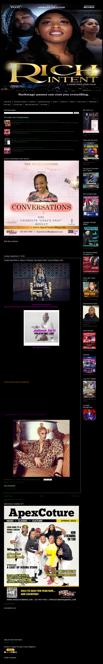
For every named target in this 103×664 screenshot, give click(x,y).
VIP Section (43, 104)
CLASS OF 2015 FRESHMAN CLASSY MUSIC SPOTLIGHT (27, 147)
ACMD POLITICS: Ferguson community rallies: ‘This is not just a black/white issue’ (34, 120)
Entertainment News (44, 101)
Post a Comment (11, 488)
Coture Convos (81, 101)
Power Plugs (19, 482)
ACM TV (55, 101)
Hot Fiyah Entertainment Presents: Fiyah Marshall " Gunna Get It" (29, 129)
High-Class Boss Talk (31, 104)
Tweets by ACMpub (9, 642)
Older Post (75, 496)
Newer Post (8, 496)
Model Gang (92, 101)
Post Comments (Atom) (18, 499)
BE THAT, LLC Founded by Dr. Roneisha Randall (24, 138)
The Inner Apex (17, 104)
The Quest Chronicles (20, 101)
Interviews (32, 101)
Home (42, 496)
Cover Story (7, 104)
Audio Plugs (7, 101)
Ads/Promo (64, 101)
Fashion (72, 101)
